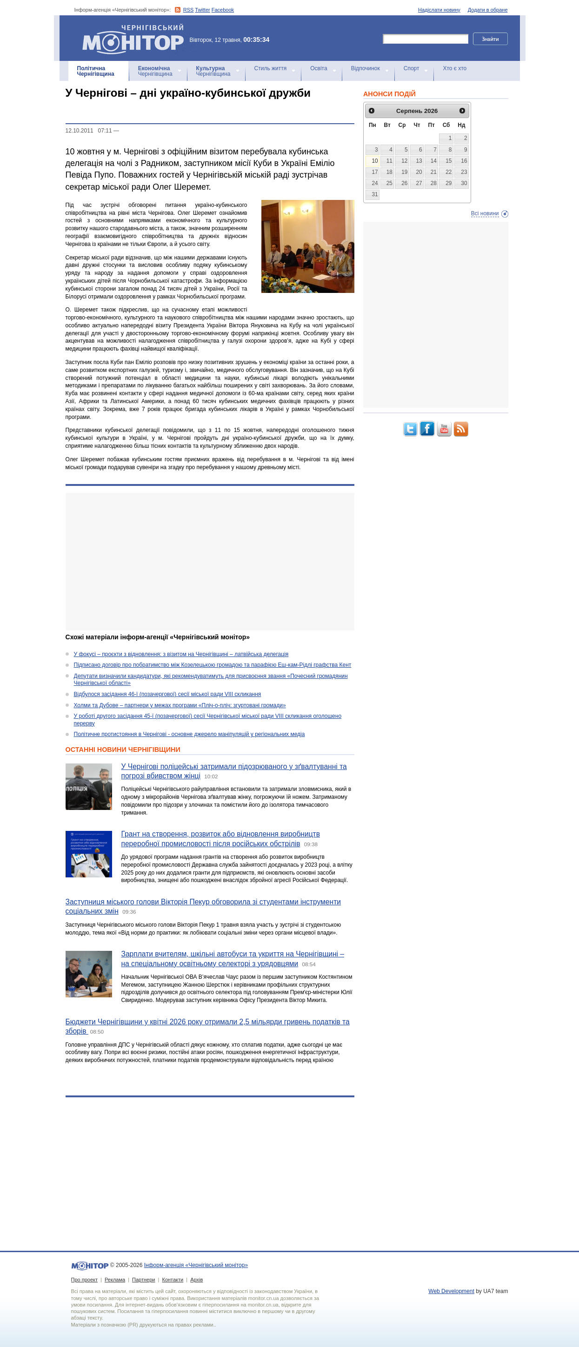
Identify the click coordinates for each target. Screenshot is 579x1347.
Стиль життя (270, 68)
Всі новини (485, 213)
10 (375, 161)
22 (449, 172)
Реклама (115, 1279)
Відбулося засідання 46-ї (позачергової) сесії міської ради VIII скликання (167, 694)
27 (419, 183)
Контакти (172, 1279)
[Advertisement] (210, 562)
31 (375, 194)
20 (419, 172)
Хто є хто (454, 68)
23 (464, 172)
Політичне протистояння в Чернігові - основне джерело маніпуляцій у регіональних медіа (189, 734)
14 (434, 161)
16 (464, 161)
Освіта (318, 68)
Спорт (411, 68)
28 (434, 183)
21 (434, 172)
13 (419, 161)
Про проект (84, 1279)
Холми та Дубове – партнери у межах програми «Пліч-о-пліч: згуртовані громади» (180, 705)
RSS (188, 10)
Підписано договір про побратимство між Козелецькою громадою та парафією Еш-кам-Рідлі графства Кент (213, 665)
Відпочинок (365, 68)
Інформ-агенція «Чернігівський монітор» (136, 38)
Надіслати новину (439, 10)
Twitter (202, 10)
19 (404, 172)
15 (449, 161)
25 (389, 183)
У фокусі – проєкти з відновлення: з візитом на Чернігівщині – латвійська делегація (181, 654)
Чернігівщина (95, 71)
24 (375, 183)
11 (389, 161)
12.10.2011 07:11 (89, 130)
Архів (196, 1279)
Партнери (143, 1279)
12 (404, 161)
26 (404, 183)
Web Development (451, 1291)
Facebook (223, 10)
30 (464, 183)
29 (449, 183)
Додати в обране (488, 10)
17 (375, 172)
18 (389, 172)
